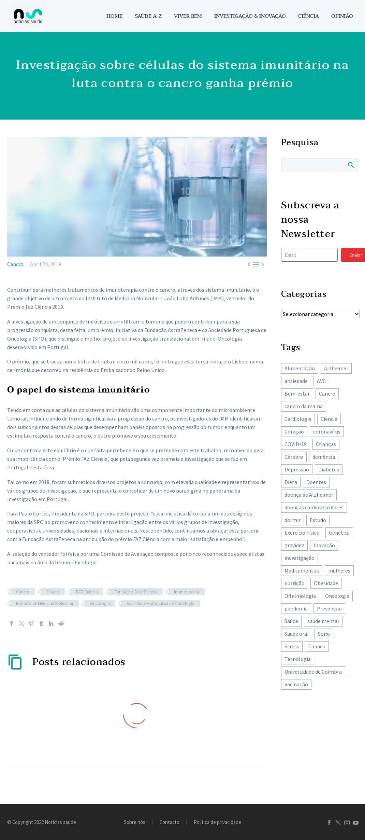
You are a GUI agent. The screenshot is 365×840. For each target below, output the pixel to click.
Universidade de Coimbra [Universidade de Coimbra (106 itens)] (313, 671)
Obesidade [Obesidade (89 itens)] (326, 583)
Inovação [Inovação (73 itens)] (324, 545)
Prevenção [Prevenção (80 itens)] (329, 608)
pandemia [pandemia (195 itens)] (296, 608)
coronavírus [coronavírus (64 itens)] (326, 431)
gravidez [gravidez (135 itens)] (294, 545)
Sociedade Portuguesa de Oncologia (160, 603)
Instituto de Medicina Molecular (44, 603)
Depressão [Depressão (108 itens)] (296, 469)
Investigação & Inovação (250, 16)
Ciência (308, 16)
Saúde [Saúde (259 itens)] (291, 621)
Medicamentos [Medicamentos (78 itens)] (301, 570)
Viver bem (188, 16)
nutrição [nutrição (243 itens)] (294, 583)
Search (350, 164)
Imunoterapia (186, 592)
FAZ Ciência (87, 592)
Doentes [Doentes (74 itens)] (316, 482)
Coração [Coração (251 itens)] (294, 431)
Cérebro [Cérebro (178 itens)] (293, 456)
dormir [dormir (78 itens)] (292, 520)
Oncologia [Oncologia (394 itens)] (337, 595)
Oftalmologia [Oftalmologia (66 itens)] (300, 595)
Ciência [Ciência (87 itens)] (329, 418)
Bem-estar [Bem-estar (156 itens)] (297, 393)
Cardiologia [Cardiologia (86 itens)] (297, 418)
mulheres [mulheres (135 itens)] (339, 570)
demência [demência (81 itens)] (323, 456)
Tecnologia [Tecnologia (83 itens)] (297, 659)
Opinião (342, 16)
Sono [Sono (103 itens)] (324, 633)
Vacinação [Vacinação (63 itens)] (296, 684)
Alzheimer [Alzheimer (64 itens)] (336, 368)
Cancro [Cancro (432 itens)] (327, 393)
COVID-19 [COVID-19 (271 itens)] (295, 444)
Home (114, 16)
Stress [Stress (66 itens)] (291, 646)
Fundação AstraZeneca (136, 592)
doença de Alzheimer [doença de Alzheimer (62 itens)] (308, 494)
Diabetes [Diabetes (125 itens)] (328, 469)
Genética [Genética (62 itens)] (339, 532)
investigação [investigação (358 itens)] (299, 557)
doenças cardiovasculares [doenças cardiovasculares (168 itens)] (314, 507)
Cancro (15, 264)
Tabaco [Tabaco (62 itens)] (316, 646)
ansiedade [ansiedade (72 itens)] (296, 380)
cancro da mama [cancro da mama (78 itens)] (303, 406)
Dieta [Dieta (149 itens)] (290, 482)
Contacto (169, 822)
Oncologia (100, 603)
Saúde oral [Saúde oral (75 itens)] (296, 633)
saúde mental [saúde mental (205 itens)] (323, 621)
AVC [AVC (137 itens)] (321, 380)
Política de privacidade (217, 822)
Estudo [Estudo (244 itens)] (318, 520)
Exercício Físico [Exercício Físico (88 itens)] (302, 532)
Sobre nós (134, 822)
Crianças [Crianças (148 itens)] (326, 444)
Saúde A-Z (148, 16)
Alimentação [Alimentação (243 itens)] (299, 368)
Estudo (52, 592)
